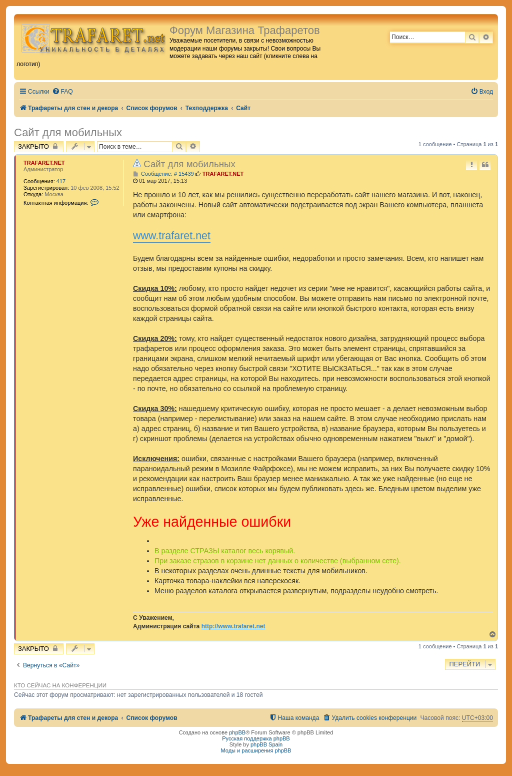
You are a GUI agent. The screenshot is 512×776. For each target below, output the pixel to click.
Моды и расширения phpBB (256, 750)
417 (61, 181)
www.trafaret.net (171, 236)
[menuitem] (62, 92)
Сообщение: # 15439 (163, 174)
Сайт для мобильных (68, 132)
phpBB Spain (266, 744)
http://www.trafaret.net (234, 626)
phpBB (237, 732)
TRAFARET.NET (44, 163)
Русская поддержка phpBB (256, 738)
